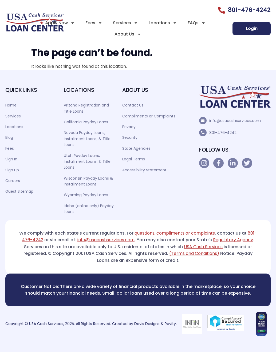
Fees (93, 23)
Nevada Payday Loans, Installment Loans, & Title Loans (87, 138)
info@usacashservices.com (235, 120)
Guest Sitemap (19, 191)
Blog (9, 137)
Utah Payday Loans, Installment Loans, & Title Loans (87, 161)
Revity (170, 323)
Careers (12, 180)
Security (129, 137)
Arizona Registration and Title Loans (86, 108)
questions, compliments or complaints (175, 233)
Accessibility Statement (144, 170)
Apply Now (60, 23)
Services (125, 23)
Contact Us (132, 105)
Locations (163, 23)
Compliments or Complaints (148, 116)
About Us (128, 34)
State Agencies (136, 148)
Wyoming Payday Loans (86, 194)
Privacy (129, 126)
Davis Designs (147, 323)
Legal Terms (133, 159)
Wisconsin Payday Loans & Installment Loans (88, 181)
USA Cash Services (203, 247)
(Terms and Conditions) (194, 253)
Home (11, 105)
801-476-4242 (222, 132)
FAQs (197, 23)
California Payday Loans (86, 122)
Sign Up (12, 170)
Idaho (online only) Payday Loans (89, 208)
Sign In (11, 159)
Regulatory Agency (233, 240)
